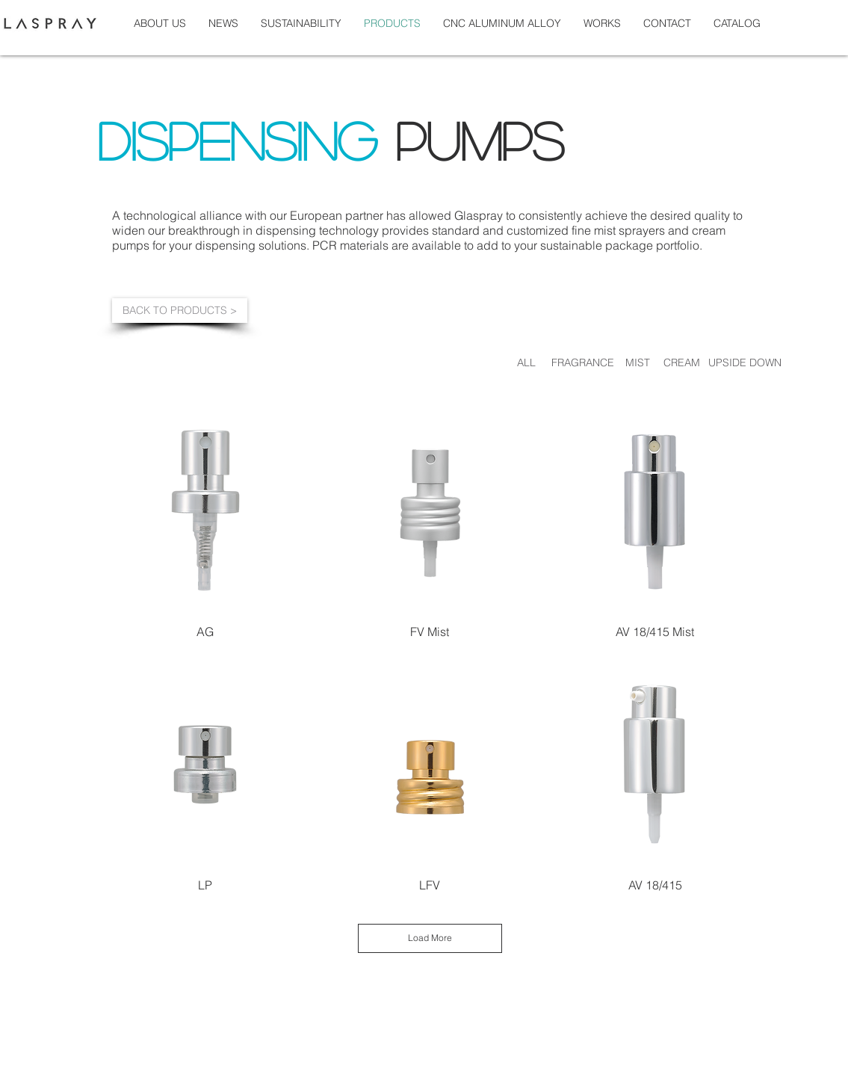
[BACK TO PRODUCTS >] (179, 310)
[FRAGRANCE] (582, 362)
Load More (430, 937)
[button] (602, 23)
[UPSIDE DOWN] (745, 362)
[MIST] (638, 362)
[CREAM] (681, 362)
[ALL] (527, 362)
